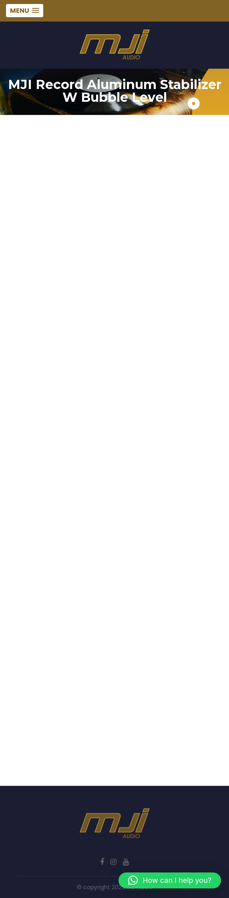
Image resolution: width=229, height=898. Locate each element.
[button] (170, 880)
